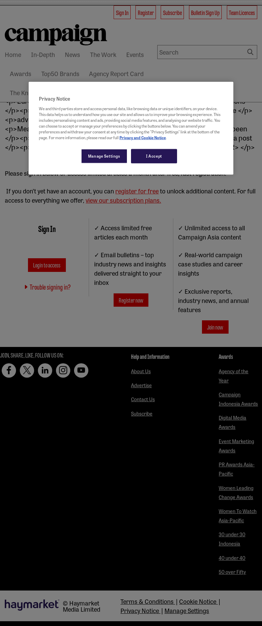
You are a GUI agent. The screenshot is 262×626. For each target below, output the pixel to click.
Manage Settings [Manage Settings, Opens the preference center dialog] (104, 156)
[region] (131, 128)
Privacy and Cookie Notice (142, 137)
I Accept (154, 156)
